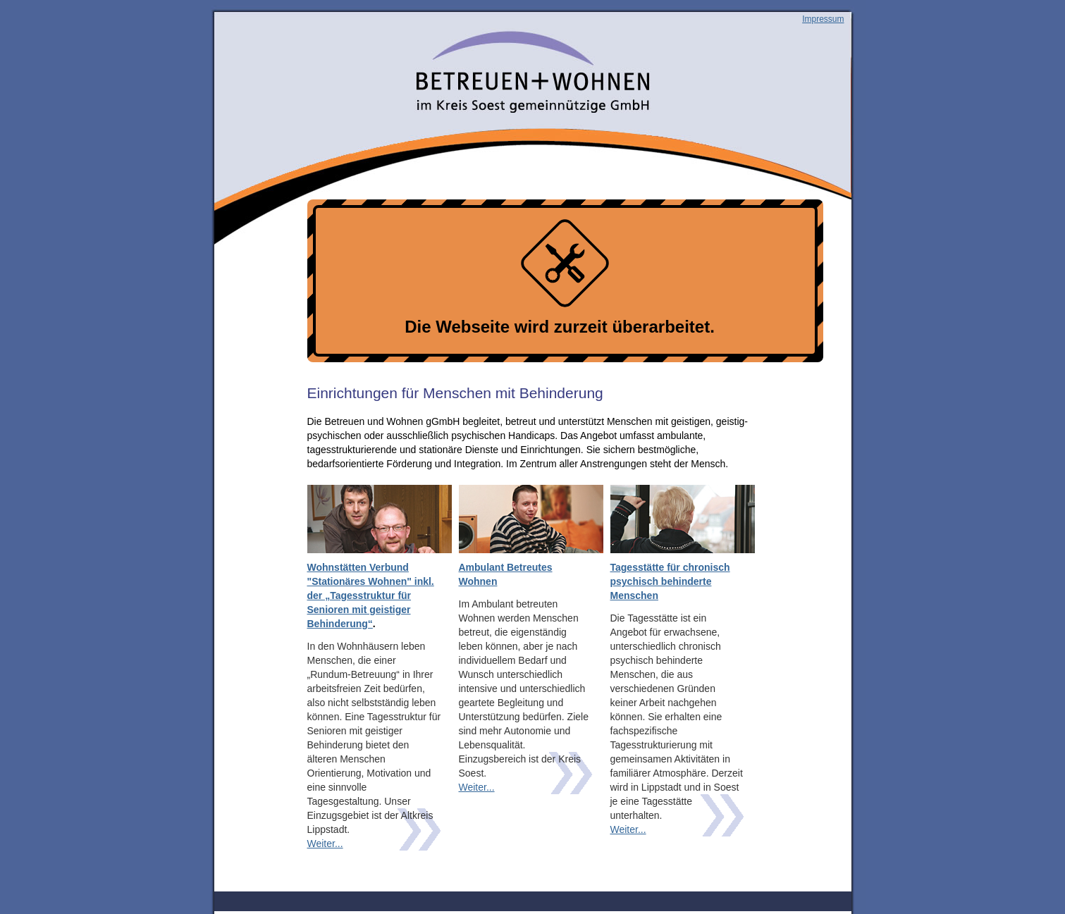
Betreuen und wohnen (291, 67)
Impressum (823, 19)
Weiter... (325, 843)
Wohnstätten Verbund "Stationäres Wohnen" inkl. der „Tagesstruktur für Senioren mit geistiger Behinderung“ (370, 595)
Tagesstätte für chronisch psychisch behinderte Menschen (670, 581)
